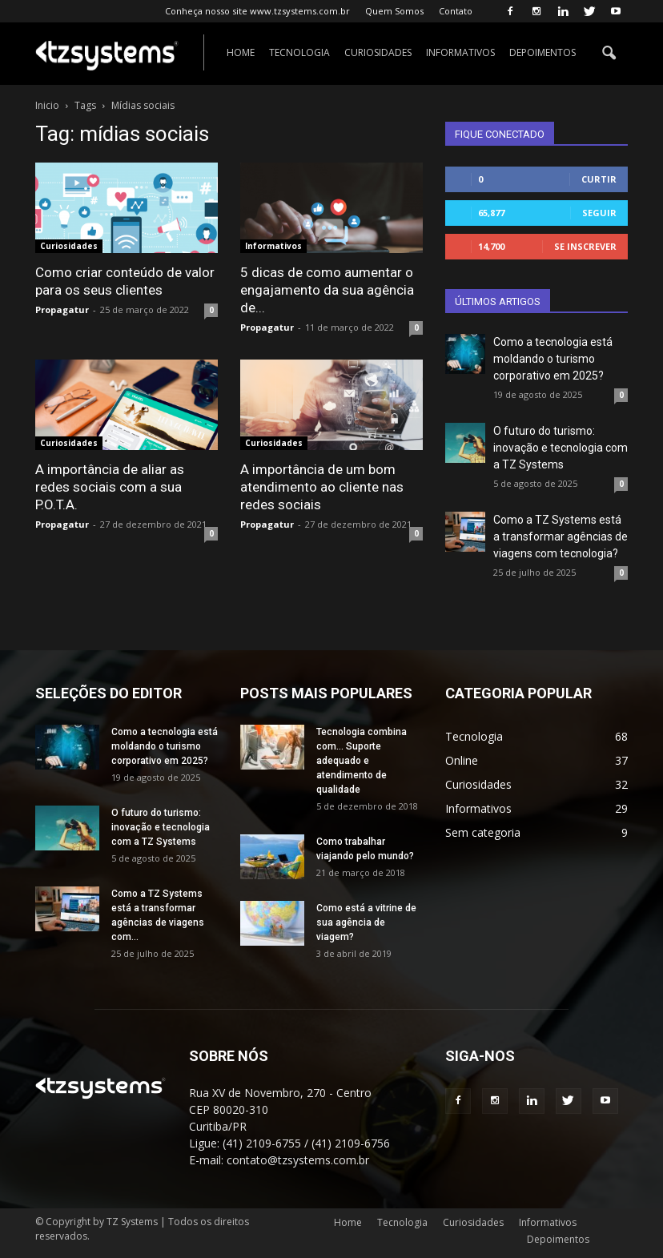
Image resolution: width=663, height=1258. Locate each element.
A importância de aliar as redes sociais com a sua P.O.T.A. (109, 486)
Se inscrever (585, 246)
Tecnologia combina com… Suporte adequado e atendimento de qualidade (361, 760)
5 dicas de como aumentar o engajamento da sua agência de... (327, 290)
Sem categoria (482, 832)
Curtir (599, 179)
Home (241, 52)
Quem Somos (394, 11)
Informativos (460, 52)
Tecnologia (299, 52)
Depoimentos (542, 52)
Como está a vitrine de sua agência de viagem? (366, 922)
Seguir (599, 213)
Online (461, 760)
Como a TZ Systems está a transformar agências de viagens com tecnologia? (560, 536)
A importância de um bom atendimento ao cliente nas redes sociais (322, 486)
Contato (455, 11)
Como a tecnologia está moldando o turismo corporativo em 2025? (553, 359)
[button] (608, 53)
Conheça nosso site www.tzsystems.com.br (257, 11)
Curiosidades (378, 52)
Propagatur (62, 309)
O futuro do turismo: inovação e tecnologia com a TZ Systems (560, 447)
